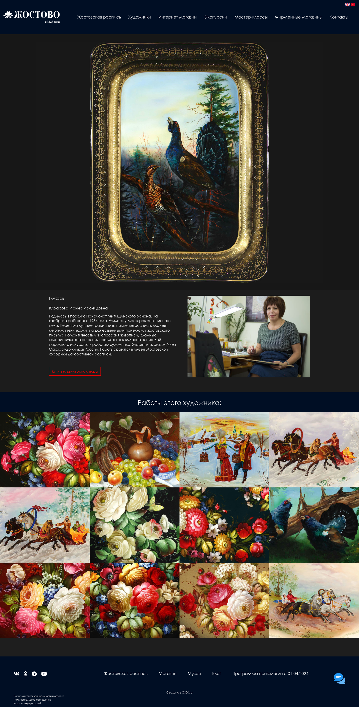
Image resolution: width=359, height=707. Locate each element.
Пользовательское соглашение (32, 699)
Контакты (339, 16)
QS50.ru (187, 692)
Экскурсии (215, 16)
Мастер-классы (251, 16)
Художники (139, 16)
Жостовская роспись (99, 16)
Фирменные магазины (298, 16)
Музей (194, 673)
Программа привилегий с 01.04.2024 (270, 673)
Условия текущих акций (27, 703)
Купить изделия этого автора (75, 371)
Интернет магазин (177, 16)
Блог (216, 673)
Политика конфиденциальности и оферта (39, 695)
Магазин (168, 673)
